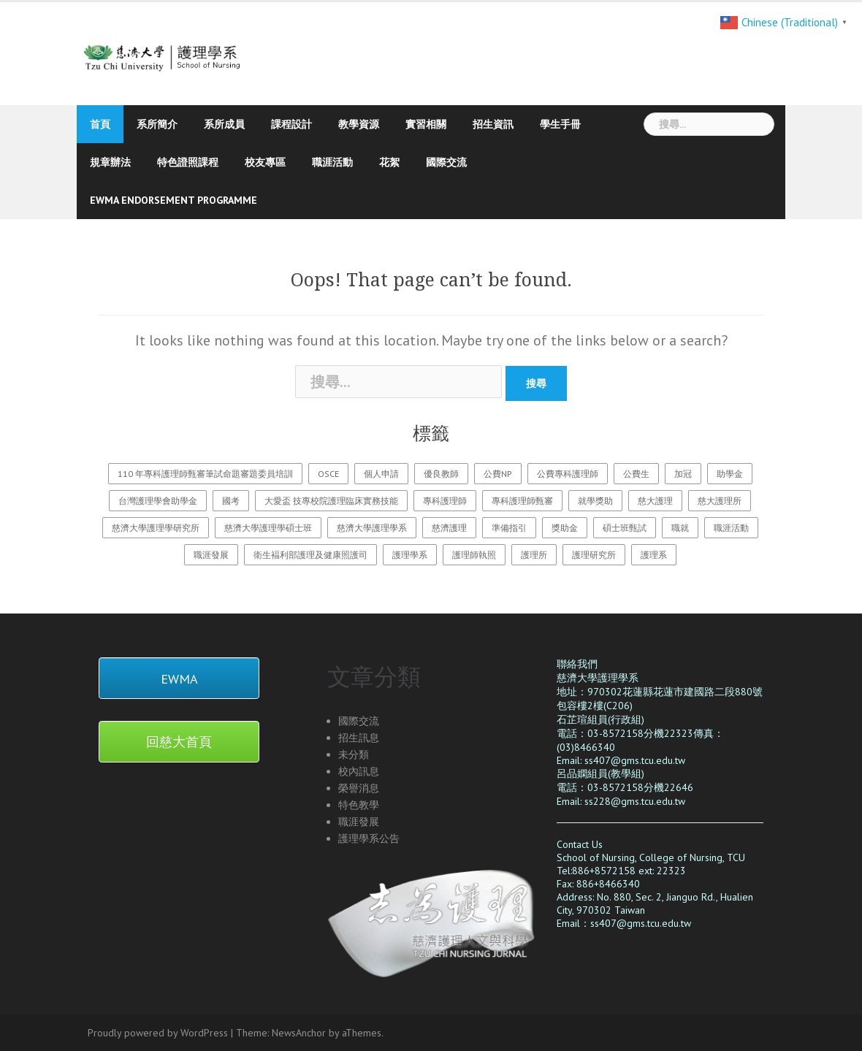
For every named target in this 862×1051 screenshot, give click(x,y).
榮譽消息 (358, 788)
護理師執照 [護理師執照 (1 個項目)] (474, 554)
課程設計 (291, 124)
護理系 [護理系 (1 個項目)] (654, 554)
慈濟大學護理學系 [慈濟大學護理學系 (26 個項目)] (372, 527)
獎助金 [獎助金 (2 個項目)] (565, 527)
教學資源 (358, 124)
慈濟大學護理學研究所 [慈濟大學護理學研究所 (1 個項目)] (155, 527)
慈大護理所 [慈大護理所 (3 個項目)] (719, 500)
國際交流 (446, 162)
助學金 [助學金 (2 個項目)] (730, 473)
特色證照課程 (187, 162)
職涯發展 (358, 821)
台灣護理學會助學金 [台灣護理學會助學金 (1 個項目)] (157, 500)
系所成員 (224, 124)
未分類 (353, 754)
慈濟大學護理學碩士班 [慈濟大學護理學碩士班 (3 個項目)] (268, 527)
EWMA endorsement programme (173, 200)
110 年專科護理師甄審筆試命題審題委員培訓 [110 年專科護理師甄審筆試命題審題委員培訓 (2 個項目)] (205, 473)
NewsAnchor (299, 1032)
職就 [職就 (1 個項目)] (680, 527)
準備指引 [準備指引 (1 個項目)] (509, 527)
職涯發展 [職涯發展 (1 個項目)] (211, 554)
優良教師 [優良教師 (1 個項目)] (441, 473)
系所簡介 (157, 124)
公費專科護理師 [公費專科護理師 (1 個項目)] (567, 473)
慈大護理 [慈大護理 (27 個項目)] (655, 500)
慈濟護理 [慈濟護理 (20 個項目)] (449, 527)
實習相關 (425, 124)
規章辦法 (110, 162)
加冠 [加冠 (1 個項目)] (683, 473)
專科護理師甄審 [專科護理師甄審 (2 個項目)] (522, 500)
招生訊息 (358, 737)
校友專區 (265, 162)
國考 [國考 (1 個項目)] (231, 500)
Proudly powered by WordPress (158, 1032)
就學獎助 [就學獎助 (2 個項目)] (595, 500)
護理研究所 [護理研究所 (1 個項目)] (594, 554)
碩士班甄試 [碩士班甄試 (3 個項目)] (624, 527)
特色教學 (358, 804)
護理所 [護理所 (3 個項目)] (534, 554)
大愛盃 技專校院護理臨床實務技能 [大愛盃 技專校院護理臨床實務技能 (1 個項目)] (331, 500)
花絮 (389, 162)
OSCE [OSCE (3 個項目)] (328, 473)
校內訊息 (358, 771)
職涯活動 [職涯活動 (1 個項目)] (731, 527)
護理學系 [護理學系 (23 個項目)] (409, 554)
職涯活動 (332, 162)
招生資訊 (493, 124)
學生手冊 (560, 124)
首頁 (100, 124)
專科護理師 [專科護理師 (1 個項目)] (445, 500)
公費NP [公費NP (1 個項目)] (498, 473)
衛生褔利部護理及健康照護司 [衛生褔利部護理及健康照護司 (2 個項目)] (310, 554)
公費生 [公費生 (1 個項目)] (636, 473)
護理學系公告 (369, 838)
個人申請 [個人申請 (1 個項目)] (381, 473)
